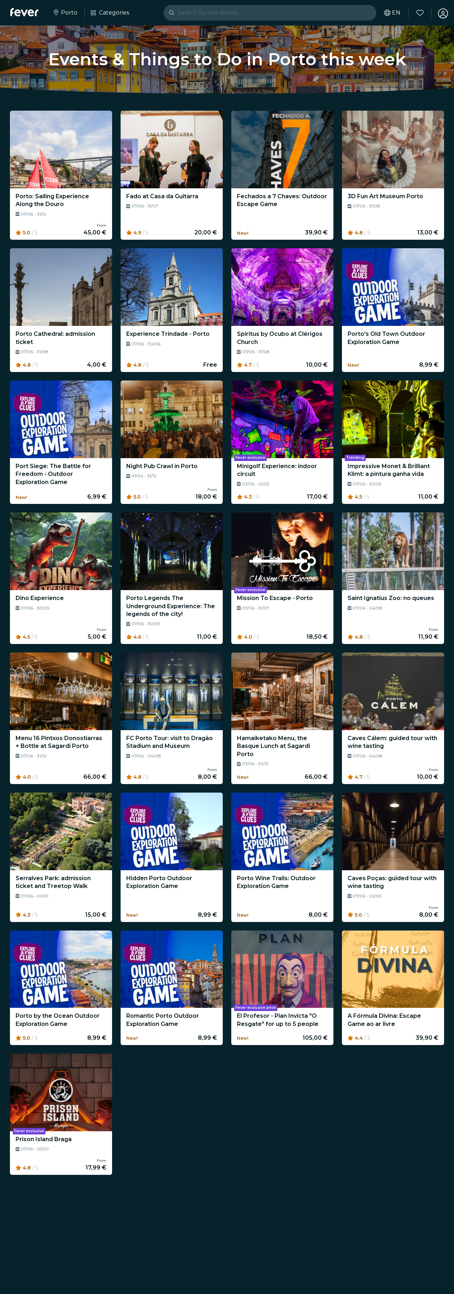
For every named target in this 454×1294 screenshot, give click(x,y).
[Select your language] (389, 12)
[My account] (440, 13)
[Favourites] (417, 13)
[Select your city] (66, 12)
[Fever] (25, 12)
